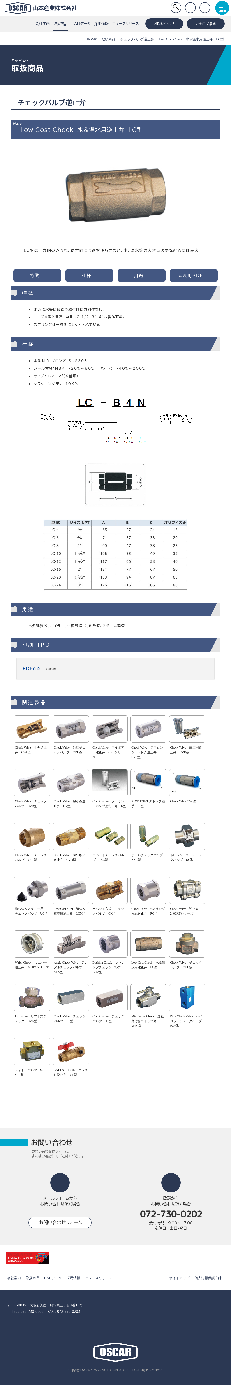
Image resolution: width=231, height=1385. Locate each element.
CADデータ (80, 24)
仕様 (86, 275)
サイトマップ (178, 1278)
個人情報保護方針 (207, 1278)
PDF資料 (32, 668)
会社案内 (42, 24)
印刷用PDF (191, 275)
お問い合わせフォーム (60, 1222)
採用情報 (101, 24)
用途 (138, 275)
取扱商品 (60, 26)
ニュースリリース (125, 24)
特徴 (34, 275)
